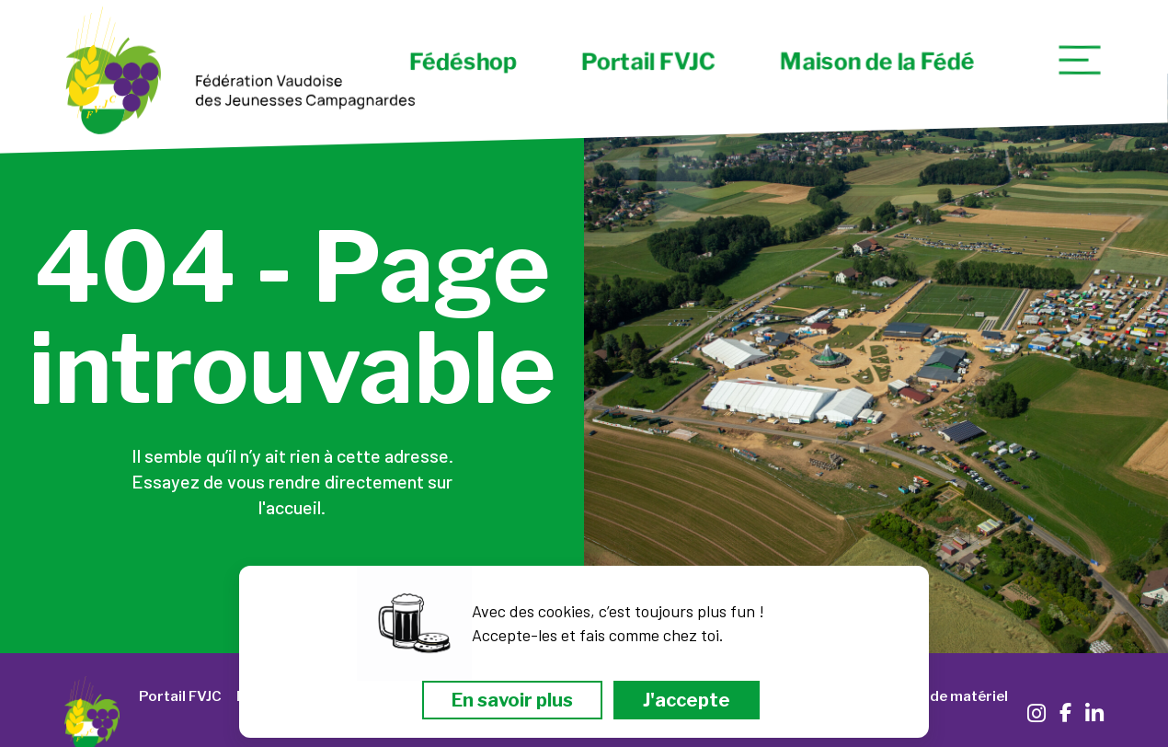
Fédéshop (463, 61)
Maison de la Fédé (877, 61)
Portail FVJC (648, 61)
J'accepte (686, 700)
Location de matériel (936, 696)
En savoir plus (512, 700)
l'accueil (289, 507)
